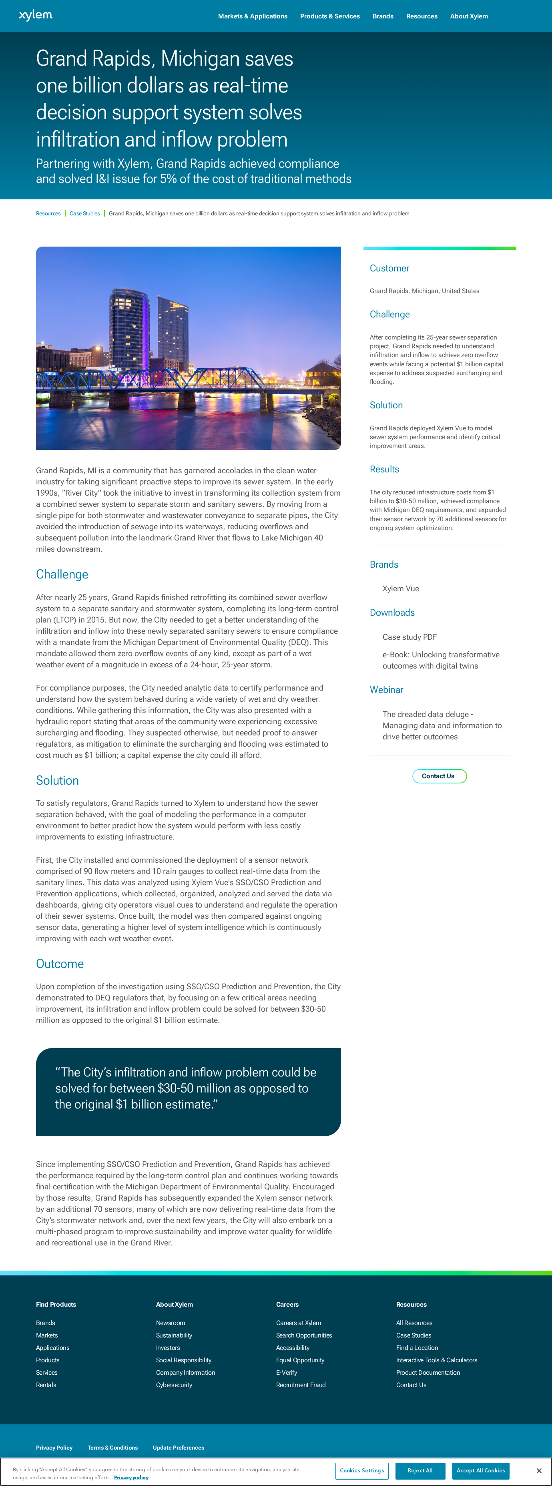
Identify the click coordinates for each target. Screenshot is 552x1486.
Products (48, 1360)
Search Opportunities (304, 1335)
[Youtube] (495, 1448)
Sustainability (174, 1335)
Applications (53, 1347)
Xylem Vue (401, 588)
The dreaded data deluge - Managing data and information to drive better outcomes (442, 725)
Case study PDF (410, 637)
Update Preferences (178, 1447)
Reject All (420, 1471)
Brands (383, 16)
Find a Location (417, 1347)
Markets (47, 1335)
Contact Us (411, 1385)
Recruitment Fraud (301, 1385)
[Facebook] (447, 1448)
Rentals (46, 1385)
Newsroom (170, 1323)
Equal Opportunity (300, 1360)
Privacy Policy (54, 1447)
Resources (422, 16)
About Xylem (469, 16)
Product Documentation (428, 1372)
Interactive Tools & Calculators (437, 1360)
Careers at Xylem (298, 1323)
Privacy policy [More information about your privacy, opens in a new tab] (131, 1477)
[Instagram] (511, 1448)
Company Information (185, 1372)
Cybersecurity (174, 1385)
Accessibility (292, 1347)
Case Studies (85, 213)
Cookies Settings (362, 1471)
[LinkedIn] (463, 1448)
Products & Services (330, 16)
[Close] (539, 1471)
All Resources (414, 1323)
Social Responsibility (183, 1360)
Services (47, 1372)
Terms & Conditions (113, 1447)
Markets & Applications (252, 16)
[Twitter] (479, 1448)
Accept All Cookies (481, 1471)
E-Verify (286, 1372)
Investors (168, 1347)
